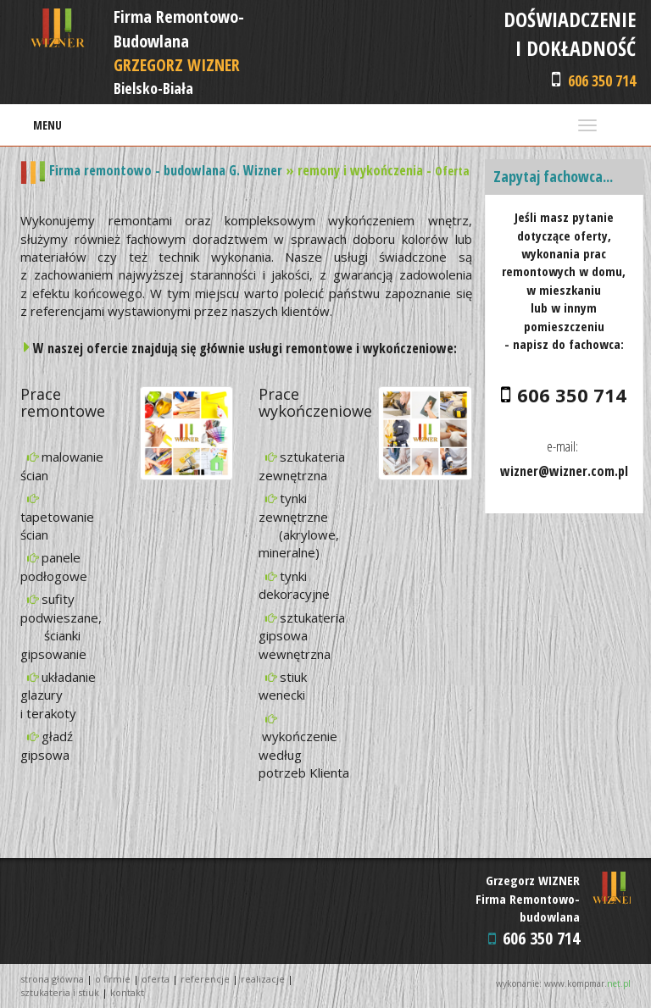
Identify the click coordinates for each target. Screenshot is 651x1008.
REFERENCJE (205, 978)
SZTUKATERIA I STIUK (59, 992)
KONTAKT (127, 992)
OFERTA (156, 978)
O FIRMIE (113, 978)
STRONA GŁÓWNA (52, 978)
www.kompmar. (587, 983)
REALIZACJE (263, 978)
